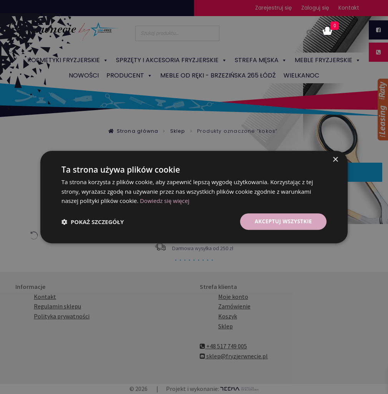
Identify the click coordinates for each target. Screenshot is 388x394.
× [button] (335, 159)
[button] (92, 221)
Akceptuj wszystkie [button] (282, 221)
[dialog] (194, 197)
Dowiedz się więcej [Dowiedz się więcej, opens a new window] (165, 200)
